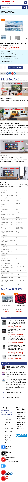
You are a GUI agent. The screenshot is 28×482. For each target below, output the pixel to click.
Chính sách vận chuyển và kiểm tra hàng (21, 418)
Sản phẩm (10, 11)
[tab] (14, 79)
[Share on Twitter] (10, 73)
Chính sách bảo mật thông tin (21, 427)
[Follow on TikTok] (8, 473)
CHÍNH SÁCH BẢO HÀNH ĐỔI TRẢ (13, 392)
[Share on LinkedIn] (15, 73)
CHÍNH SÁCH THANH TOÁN (12, 397)
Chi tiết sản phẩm (10, 79)
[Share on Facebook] (7, 73)
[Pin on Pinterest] (12, 73)
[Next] (26, 38)
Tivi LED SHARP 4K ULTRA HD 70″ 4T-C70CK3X (6, 306)
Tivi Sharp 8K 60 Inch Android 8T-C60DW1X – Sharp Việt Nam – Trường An (20, 306)
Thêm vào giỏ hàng (15, 67)
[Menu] (25, 2)
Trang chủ (3, 11)
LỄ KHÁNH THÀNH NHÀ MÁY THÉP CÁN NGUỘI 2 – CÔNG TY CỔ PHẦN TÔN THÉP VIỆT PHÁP (15, 368)
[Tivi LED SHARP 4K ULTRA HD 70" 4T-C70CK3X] (7, 298)
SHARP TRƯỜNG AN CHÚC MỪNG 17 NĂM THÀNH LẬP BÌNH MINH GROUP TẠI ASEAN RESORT (16, 374)
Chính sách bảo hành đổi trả (21, 423)
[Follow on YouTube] (7, 477)
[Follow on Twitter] (11, 473)
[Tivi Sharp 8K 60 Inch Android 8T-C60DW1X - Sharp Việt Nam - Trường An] (20, 298)
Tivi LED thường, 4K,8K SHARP (8, 12)
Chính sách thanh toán (22, 413)
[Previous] (1, 304)
